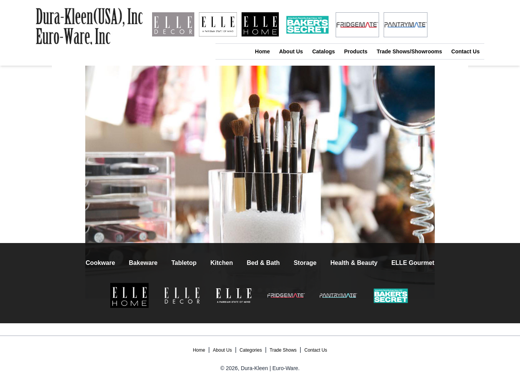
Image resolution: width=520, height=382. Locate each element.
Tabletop (183, 263)
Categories (251, 350)
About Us (291, 51)
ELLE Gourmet (412, 263)
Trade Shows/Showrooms (409, 51)
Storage (305, 263)
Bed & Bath (263, 263)
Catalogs (323, 51)
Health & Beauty (354, 263)
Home (262, 51)
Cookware (100, 263)
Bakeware (143, 263)
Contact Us (465, 51)
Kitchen (221, 263)
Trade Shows (283, 350)
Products (356, 51)
